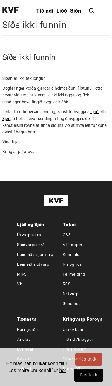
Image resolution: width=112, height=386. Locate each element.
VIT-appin (72, 245)
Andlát (23, 340)
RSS (66, 284)
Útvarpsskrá (29, 235)
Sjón (75, 12)
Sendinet (71, 304)
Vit (20, 284)
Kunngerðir (28, 330)
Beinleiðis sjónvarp (35, 255)
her (62, 370)
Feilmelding (74, 275)
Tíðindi (44, 12)
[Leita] (92, 10)
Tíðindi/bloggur (78, 340)
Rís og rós (72, 265)
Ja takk (88, 359)
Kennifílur (72, 255)
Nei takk (88, 374)
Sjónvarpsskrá (31, 245)
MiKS (22, 275)
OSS (67, 235)
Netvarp (71, 294)
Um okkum (73, 330)
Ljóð (61, 12)
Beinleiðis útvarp (33, 265)
